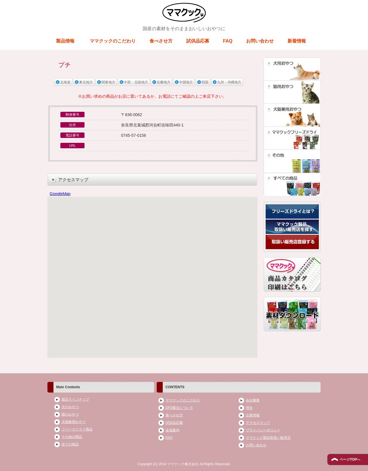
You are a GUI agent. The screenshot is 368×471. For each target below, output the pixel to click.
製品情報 (65, 41)
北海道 (65, 82)
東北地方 (86, 82)
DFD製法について (179, 408)
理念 (249, 408)
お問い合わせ (260, 41)
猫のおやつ (70, 414)
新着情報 (297, 41)
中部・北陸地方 (136, 82)
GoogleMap (60, 193)
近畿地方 (163, 82)
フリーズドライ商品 (77, 429)
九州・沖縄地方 (229, 82)
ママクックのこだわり (113, 41)
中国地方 (186, 82)
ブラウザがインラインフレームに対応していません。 (152, 277)
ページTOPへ (350, 459)
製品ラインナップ (75, 399)
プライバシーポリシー (263, 430)
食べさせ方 (161, 41)
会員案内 (172, 430)
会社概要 (253, 400)
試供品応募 (197, 41)
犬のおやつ (70, 407)
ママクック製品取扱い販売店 (268, 438)
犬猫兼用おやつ (74, 422)
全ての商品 (70, 444)
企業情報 (253, 415)
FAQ (228, 41)
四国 (205, 82)
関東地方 (108, 82)
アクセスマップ (258, 423)
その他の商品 (72, 437)
